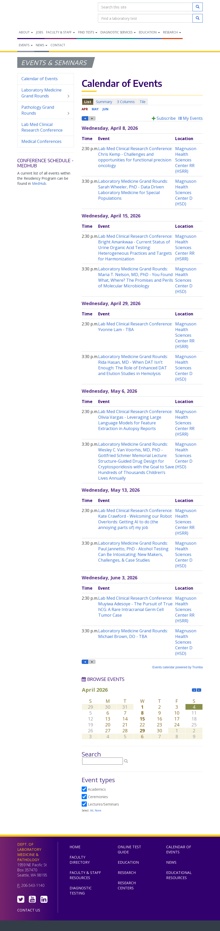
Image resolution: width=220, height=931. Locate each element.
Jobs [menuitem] (39, 32)
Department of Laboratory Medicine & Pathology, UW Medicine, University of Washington (43, 13)
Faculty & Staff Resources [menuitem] (85, 875)
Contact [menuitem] (57, 45)
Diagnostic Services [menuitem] (118, 32)
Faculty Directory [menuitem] (80, 860)
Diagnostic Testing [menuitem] (81, 891)
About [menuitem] (26, 32)
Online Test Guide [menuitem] (129, 849)
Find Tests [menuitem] (87, 32)
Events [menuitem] (26, 45)
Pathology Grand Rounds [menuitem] (45, 110)
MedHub (39, 183)
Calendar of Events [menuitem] (39, 78)
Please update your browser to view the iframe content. (142, 101)
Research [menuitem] (172, 32)
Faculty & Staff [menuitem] (60, 32)
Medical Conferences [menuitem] (41, 141)
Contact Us (28, 910)
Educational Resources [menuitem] (179, 875)
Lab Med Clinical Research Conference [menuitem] (42, 127)
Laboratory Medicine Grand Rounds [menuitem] (45, 93)
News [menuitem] (41, 45)
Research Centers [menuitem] (127, 885)
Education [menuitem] (149, 32)
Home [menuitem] (75, 846)
